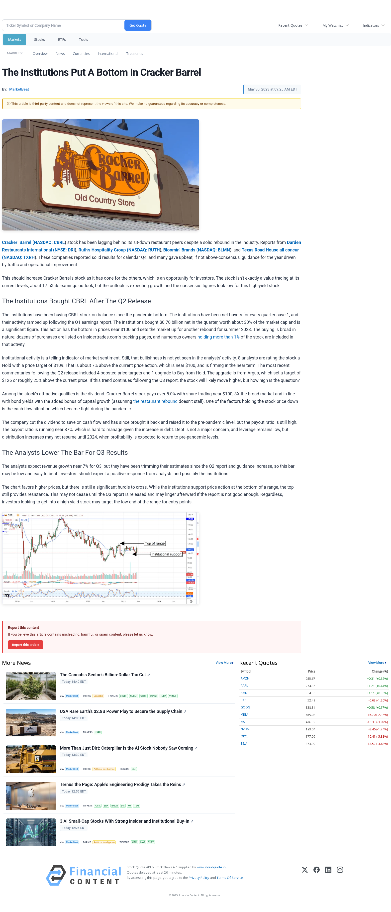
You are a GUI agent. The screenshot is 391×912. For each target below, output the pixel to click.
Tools (83, 39)
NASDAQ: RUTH (144, 249)
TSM (141, 810)
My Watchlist (332, 25)
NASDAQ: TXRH (19, 257)
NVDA (245, 729)
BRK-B (117, 810)
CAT (137, 772)
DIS (127, 810)
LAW (146, 848)
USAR (100, 734)
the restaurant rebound (155, 401)
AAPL (99, 810)
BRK (108, 810)
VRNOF (179, 696)
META (244, 714)
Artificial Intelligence (106, 772)
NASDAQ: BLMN (214, 249)
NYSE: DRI (65, 249)
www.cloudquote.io (211, 874)
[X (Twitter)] (305, 882)
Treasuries (134, 53)
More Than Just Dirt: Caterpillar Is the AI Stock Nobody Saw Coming (129, 751)
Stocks (39, 39)
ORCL (244, 736)
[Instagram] (340, 882)
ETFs (62, 39)
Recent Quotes (290, 25)
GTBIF (147, 696)
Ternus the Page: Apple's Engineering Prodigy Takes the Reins (123, 789)
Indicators (371, 25)
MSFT (244, 722)
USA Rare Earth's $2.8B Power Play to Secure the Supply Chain (123, 713)
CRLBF (126, 696)
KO (133, 810)
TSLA (244, 743)
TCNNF (159, 696)
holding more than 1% (218, 337)
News (60, 53)
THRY (156, 848)
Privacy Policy (199, 884)
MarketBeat (73, 696)
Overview (40, 53)
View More (224, 662)
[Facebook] (316, 882)
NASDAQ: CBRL (49, 242)
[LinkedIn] (328, 882)
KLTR (137, 848)
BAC (244, 700)
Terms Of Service (230, 884)
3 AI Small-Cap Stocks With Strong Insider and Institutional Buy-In (127, 827)
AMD (244, 693)
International (108, 53)
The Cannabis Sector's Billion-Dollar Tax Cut (105, 675)
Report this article (25, 645)
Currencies (81, 53)
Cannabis (100, 696)
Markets (14, 39)
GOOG (245, 707)
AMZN (245, 678)
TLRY (169, 696)
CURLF (137, 696)
